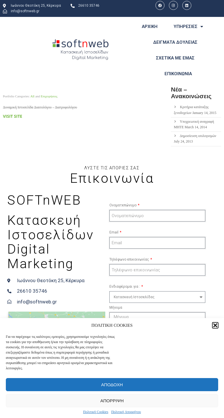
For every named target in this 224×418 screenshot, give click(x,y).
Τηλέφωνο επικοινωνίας (129, 259)
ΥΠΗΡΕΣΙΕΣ (188, 27)
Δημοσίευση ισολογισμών (198, 136)
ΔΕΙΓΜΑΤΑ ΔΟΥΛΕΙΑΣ (175, 42)
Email (114, 232)
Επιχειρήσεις (49, 96)
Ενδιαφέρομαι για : (125, 286)
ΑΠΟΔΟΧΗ (112, 384)
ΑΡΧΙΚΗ (150, 26)
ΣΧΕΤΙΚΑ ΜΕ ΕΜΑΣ (175, 58)
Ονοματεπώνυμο (123, 205)
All (32, 96)
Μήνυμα (115, 307)
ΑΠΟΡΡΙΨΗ (112, 400)
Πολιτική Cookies (95, 412)
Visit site (12, 116)
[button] (215, 325)
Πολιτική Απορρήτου (126, 412)
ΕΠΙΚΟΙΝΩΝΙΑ (178, 73)
